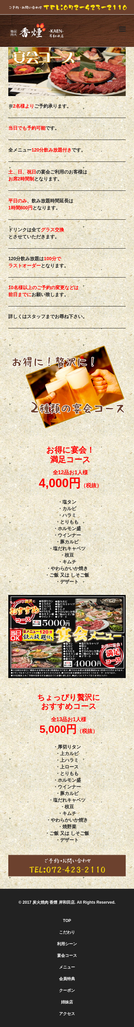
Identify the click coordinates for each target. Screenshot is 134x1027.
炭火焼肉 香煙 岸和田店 (54, 902)
